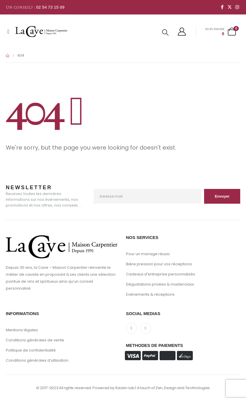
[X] (229, 7)
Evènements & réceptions (150, 294)
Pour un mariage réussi (148, 254)
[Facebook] (222, 7)
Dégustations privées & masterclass (160, 284)
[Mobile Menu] (8, 31)
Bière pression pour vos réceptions (159, 264)
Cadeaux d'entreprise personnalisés (160, 274)
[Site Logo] (41, 31)
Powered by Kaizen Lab (113, 388)
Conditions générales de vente (35, 340)
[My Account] (182, 31)
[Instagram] (237, 7)
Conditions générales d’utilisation (37, 360)
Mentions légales (22, 330)
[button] (165, 32)
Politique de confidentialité (31, 350)
